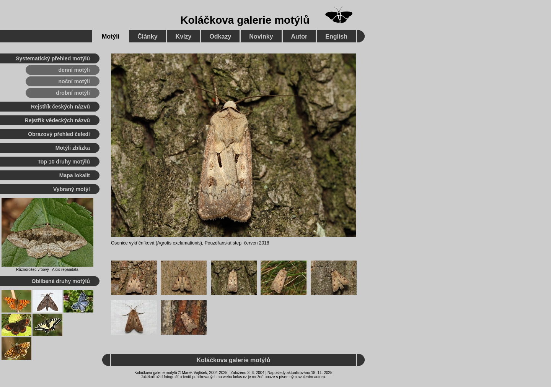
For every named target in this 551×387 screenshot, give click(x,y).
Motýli (110, 36)
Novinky (261, 36)
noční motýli (74, 81)
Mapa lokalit (74, 175)
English (336, 36)
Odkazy (220, 36)
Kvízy (184, 36)
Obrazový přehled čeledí (59, 134)
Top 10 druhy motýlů (63, 162)
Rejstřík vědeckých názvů (57, 120)
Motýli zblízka (72, 148)
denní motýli (74, 70)
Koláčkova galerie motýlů (245, 20)
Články (147, 36)
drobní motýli (73, 93)
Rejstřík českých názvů (60, 107)
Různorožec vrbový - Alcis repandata (47, 269)
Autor (299, 36)
